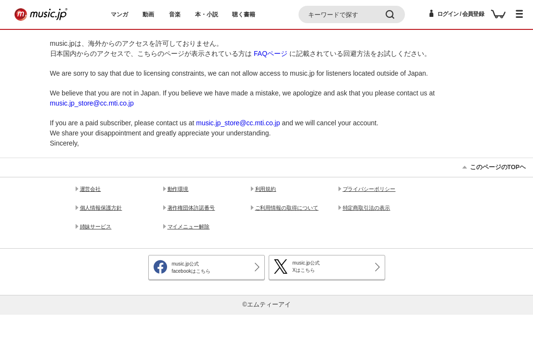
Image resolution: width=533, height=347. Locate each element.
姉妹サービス (96, 226)
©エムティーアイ (266, 304)
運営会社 (90, 189)
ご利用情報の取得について (287, 208)
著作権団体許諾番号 (191, 208)
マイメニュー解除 (189, 226)
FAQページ (270, 53)
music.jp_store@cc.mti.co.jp (92, 103)
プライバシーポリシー (369, 189)
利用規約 (265, 189)
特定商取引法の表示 (366, 208)
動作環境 (178, 189)
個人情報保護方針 (101, 208)
